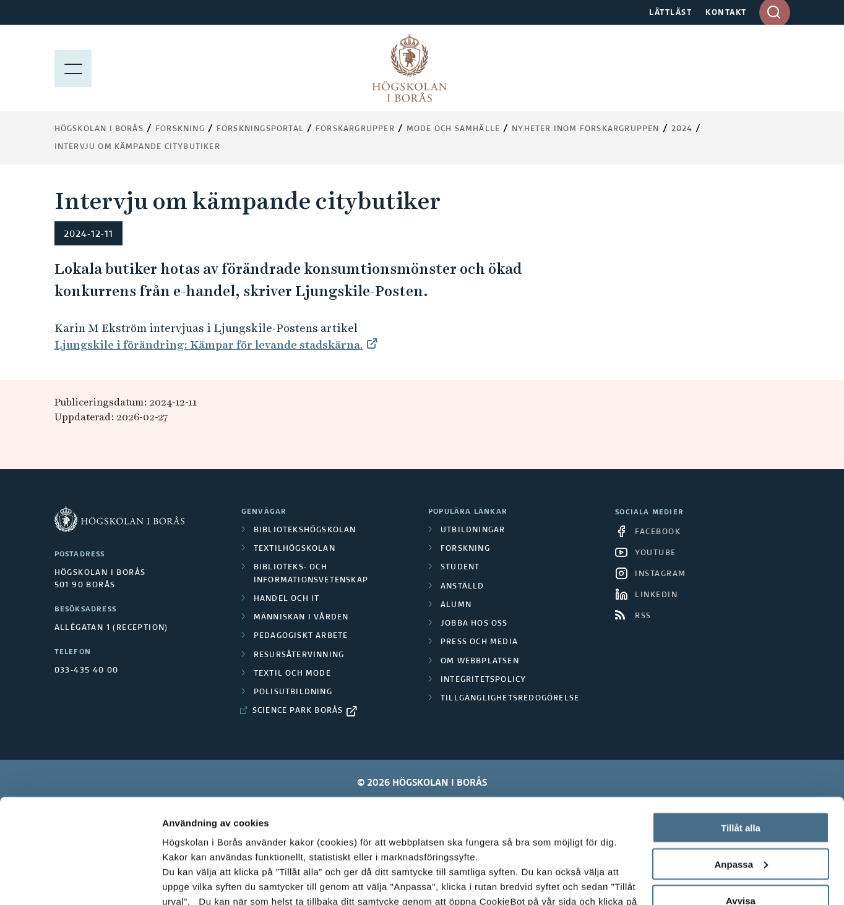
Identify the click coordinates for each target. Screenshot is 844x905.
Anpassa (741, 766)
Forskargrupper (355, 129)
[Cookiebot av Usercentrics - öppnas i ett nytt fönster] (80, 881)
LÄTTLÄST (670, 13)
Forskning (180, 129)
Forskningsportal (260, 129)
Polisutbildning (293, 692)
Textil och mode (292, 673)
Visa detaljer (189, 880)
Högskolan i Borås (99, 129)
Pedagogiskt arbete (301, 636)
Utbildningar (473, 530)
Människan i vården (301, 617)
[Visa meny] (73, 68)
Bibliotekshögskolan (305, 530)
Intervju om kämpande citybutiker (137, 147)
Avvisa (741, 802)
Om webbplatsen (480, 661)
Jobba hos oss (474, 623)
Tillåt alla (740, 729)
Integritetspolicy (483, 680)
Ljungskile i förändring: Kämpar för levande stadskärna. (208, 344)
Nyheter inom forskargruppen (585, 129)
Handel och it (287, 599)
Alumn (456, 605)
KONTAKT (726, 13)
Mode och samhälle (453, 129)
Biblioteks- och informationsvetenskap (311, 573)
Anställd (462, 586)
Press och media (479, 642)
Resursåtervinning (299, 655)
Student (460, 567)
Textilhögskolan (294, 549)
